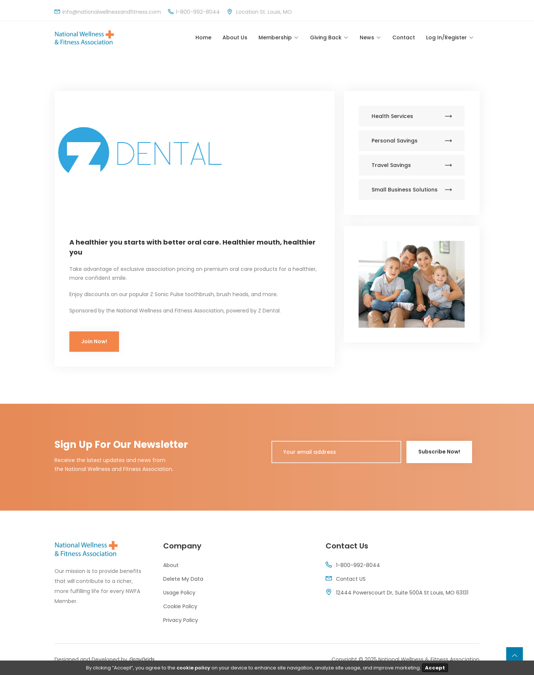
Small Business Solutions (412, 189)
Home (203, 37)
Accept (435, 667)
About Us (234, 37)
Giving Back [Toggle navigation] (326, 37)
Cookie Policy (180, 606)
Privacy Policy (180, 620)
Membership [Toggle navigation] (275, 37)
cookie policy (193, 667)
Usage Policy (179, 592)
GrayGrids (142, 659)
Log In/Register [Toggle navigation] (446, 37)
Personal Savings (412, 140)
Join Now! (94, 341)
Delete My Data (183, 579)
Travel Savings (412, 165)
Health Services (412, 116)
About (171, 565)
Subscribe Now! (439, 451)
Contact (403, 37)
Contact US (351, 579)
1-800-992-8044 (358, 565)
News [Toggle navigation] (367, 37)
